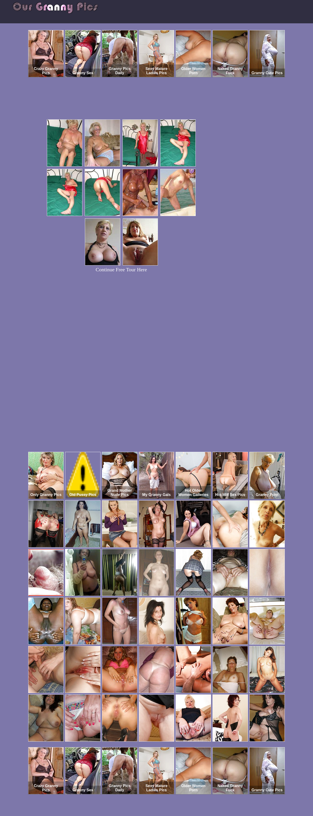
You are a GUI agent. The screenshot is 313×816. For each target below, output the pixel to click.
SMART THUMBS (164, 796)
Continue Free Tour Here (121, 269)
